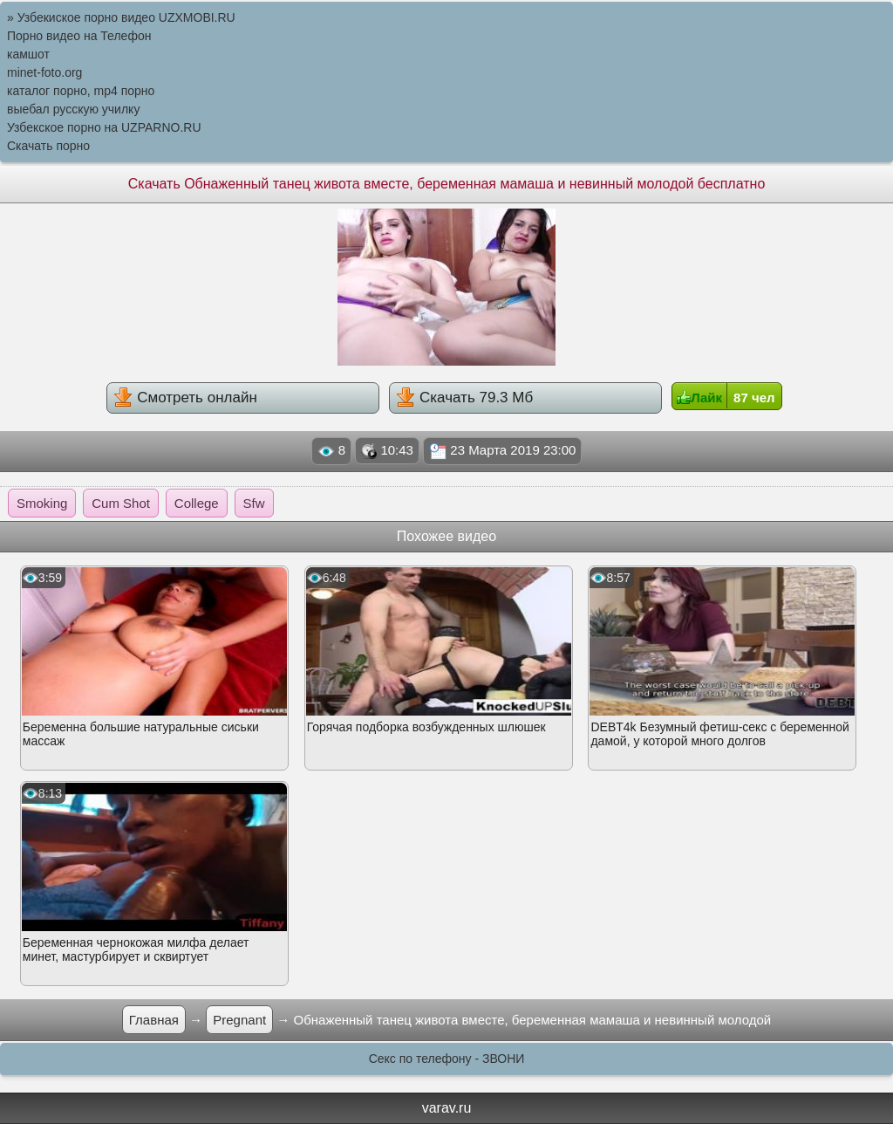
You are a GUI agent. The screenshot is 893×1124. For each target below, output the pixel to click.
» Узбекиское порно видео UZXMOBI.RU (121, 17)
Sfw (254, 503)
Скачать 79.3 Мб (464, 397)
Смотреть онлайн (184, 397)
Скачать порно (48, 146)
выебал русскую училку (73, 109)
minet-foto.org (44, 72)
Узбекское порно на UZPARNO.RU (104, 127)
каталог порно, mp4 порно (80, 91)
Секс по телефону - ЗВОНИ (447, 1059)
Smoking (42, 503)
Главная (154, 1019)
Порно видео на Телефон (79, 36)
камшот (28, 54)
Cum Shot (121, 503)
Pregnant (239, 1019)
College (196, 503)
